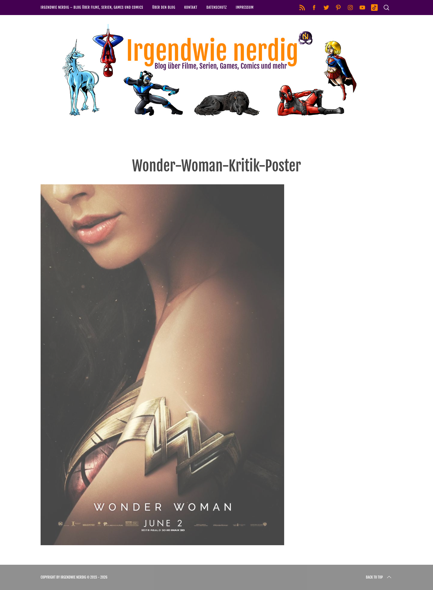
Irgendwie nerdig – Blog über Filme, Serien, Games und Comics (92, 7)
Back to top (379, 577)
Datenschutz (216, 7)
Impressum (244, 7)
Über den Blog (163, 7)
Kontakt (191, 7)
